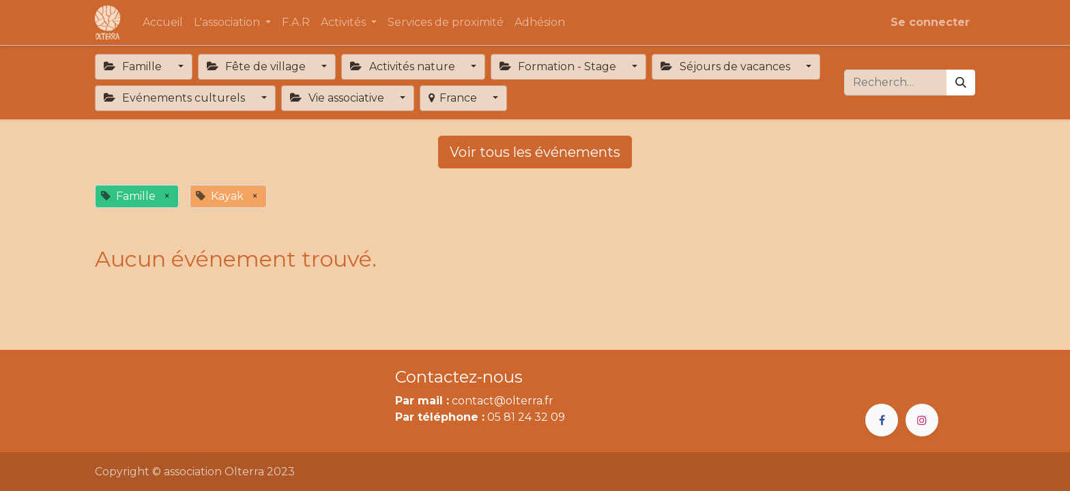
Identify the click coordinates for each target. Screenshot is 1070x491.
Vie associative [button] (338, 97)
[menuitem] (162, 22)
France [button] (454, 97)
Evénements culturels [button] (176, 97)
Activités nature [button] (403, 66)
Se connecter (930, 22)
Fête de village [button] (257, 66)
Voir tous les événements (535, 152)
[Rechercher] (960, 82)
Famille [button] (134, 66)
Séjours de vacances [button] (726, 66)
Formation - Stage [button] (559, 66)
